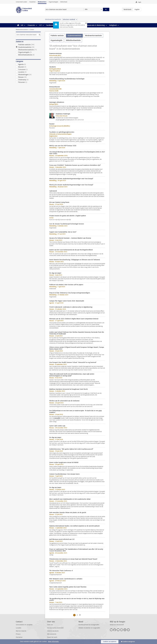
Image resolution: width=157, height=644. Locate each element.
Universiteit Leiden (21, 2)
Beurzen (28, 67)
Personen (28, 82)
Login (139, 2)
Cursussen (28, 69)
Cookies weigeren (129, 642)
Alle (86, 9)
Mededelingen (28, 74)
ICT (40, 25)
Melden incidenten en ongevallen (89, 628)
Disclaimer (19, 637)
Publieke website (28, 44)
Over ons (50, 625)
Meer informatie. (53, 641)
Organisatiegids (53, 2)
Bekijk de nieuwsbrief (117, 625)
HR (22, 25)
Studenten (32, 2)
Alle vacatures (51, 634)
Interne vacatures (53, 631)
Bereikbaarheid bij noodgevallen (88, 625)
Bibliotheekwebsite (28, 55)
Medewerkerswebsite (22, 29)
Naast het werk (52, 637)
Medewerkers (42, 2)
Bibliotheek (63, 2)
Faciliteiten (50, 25)
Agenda (28, 64)
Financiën (31, 25)
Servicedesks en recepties (24, 625)
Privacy (18, 634)
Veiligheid (113, 25)
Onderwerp (28, 80)
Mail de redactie (21, 631)
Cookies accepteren (109, 642)
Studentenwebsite (28, 47)
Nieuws (28, 77)
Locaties (28, 72)
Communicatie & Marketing (94, 25)
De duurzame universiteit (55, 628)
